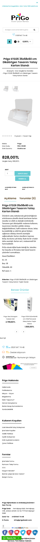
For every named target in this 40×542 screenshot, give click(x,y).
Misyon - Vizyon (8, 393)
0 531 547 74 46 (21, 35)
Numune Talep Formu (10, 464)
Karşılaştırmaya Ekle (28, 188)
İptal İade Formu (8, 461)
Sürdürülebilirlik (7, 409)
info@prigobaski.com (17, 520)
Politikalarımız (7, 390)
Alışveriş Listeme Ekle (10, 188)
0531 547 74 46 (17, 347)
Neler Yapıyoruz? (8, 400)
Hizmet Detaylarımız (9, 403)
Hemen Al (22, 179)
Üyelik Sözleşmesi (8, 437)
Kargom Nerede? (8, 471)
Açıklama (10, 198)
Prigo (19, 144)
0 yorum (18, 136)
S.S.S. (4, 468)
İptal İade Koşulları (8, 430)
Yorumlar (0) (28, 198)
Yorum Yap (27, 136)
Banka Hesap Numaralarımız (12, 406)
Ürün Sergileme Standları (24, 71)
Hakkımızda (6, 387)
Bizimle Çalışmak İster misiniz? (13, 474)
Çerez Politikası (7, 443)
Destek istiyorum (17, 352)
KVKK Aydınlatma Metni (10, 440)
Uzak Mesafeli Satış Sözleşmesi (13, 427)
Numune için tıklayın (26, 357)
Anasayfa (10, 71)
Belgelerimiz (6, 397)
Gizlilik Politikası (7, 434)
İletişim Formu (7, 477)
